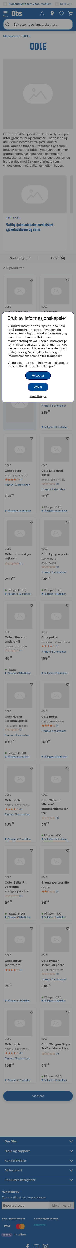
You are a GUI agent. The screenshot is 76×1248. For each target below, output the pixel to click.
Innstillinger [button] (37, 396)
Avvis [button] (38, 387)
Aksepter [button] (38, 375)
